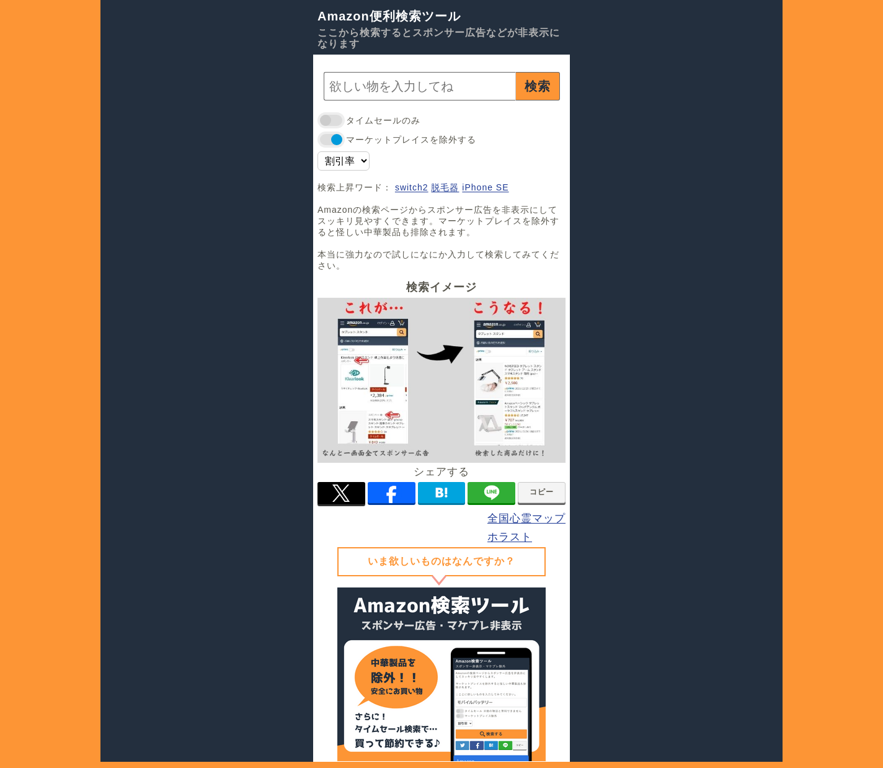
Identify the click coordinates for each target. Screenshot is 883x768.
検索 (538, 86)
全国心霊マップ (526, 518)
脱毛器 (445, 187)
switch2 (411, 187)
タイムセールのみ (368, 120)
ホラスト (509, 537)
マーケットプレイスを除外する (396, 140)
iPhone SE (485, 187)
